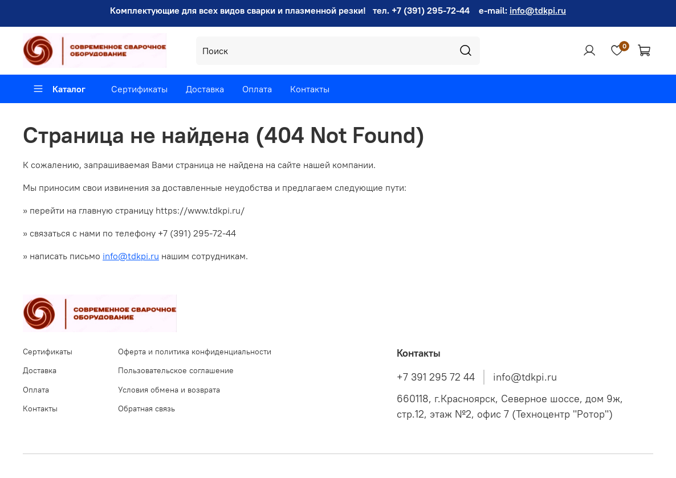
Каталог (58, 89)
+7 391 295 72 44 (436, 377)
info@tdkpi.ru (538, 10)
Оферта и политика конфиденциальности (194, 351)
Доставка (205, 89)
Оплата (257, 89)
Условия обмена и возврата (169, 390)
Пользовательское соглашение (176, 370)
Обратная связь (146, 408)
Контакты (309, 89)
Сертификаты (139, 89)
